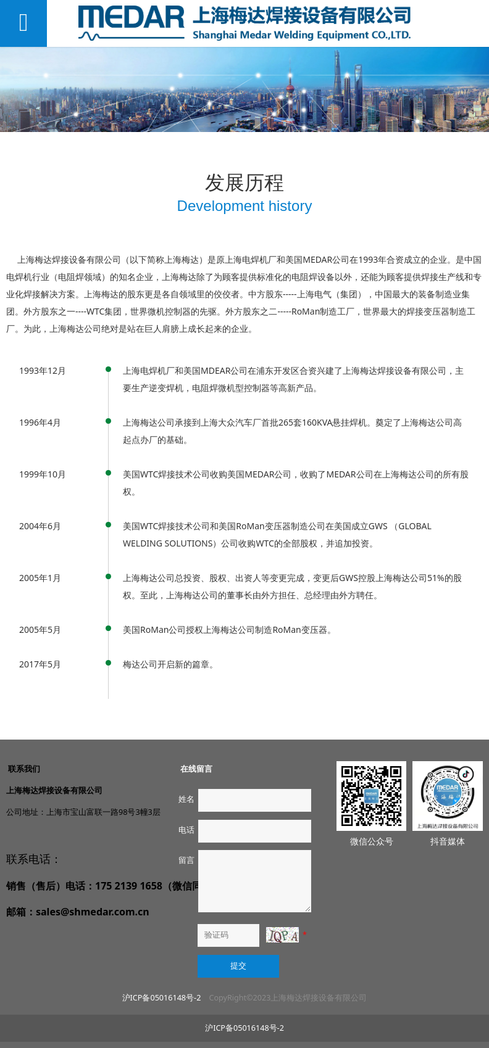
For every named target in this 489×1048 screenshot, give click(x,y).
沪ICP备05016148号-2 (161, 997)
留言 (186, 860)
